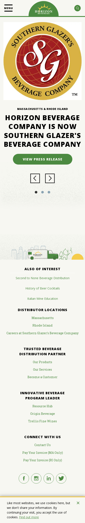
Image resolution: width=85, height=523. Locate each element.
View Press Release (42, 159)
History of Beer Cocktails (42, 288)
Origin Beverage (42, 414)
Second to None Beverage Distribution (43, 278)
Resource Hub (42, 406)
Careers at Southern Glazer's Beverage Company (42, 333)
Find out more (29, 517)
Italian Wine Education (42, 299)
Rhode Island (42, 325)
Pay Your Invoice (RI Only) (42, 460)
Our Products (42, 362)
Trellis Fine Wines (42, 421)
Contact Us (42, 445)
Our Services (42, 369)
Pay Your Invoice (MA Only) (42, 453)
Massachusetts (43, 318)
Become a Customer (42, 377)
